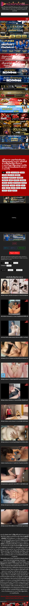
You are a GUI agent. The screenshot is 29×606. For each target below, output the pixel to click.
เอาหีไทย (4, 175)
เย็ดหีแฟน (18, 175)
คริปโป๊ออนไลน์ (6, 185)
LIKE (14, 243)
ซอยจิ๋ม (10, 180)
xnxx (3, 188)
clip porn (15, 190)
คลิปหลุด (9, 265)
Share (6, 248)
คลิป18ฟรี (24, 182)
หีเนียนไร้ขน (5, 180)
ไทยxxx (8, 172)
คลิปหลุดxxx (22, 180)
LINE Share (21, 248)
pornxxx (8, 188)
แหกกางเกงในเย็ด (15, 172)
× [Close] (27, 602)
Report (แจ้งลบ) (14, 253)
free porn (4, 190)
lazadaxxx (10, 270)
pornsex (13, 188)
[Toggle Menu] (27, 19)
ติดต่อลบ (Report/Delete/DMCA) (9, 596)
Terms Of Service (19, 598)
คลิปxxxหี (10, 182)
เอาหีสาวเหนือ (11, 175)
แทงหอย (22, 172)
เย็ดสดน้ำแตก (12, 177)
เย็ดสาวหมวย (5, 177)
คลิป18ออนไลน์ (17, 182)
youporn (18, 185)
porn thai (23, 188)
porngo (18, 188)
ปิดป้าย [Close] (3, 33)
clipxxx (9, 190)
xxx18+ (23, 185)
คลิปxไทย (4, 182)
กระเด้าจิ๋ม (13, 185)
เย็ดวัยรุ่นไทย (20, 177)
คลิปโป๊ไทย (16, 180)
